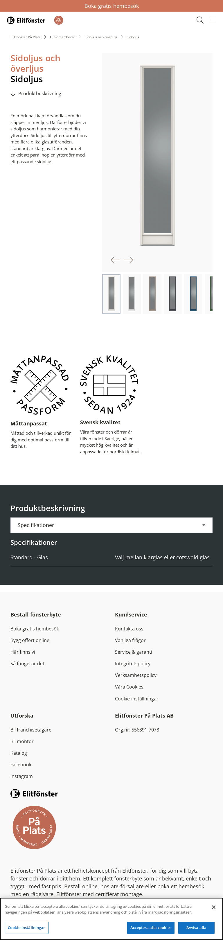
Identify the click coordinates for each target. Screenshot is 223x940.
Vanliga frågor (130, 640)
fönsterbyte (128, 878)
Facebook (20, 764)
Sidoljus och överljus (100, 37)
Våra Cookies (129, 687)
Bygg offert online (29, 640)
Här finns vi (22, 652)
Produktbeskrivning (39, 93)
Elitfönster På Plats (25, 37)
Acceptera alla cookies (150, 927)
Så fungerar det (27, 663)
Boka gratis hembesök (111, 5)
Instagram (21, 776)
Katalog (18, 753)
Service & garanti (133, 652)
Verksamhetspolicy (136, 675)
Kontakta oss (129, 629)
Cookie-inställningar (137, 698)
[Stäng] (213, 907)
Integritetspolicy (132, 663)
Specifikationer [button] (36, 525)
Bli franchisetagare (30, 730)
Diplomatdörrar (62, 37)
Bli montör (22, 741)
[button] (213, 20)
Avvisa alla (196, 927)
